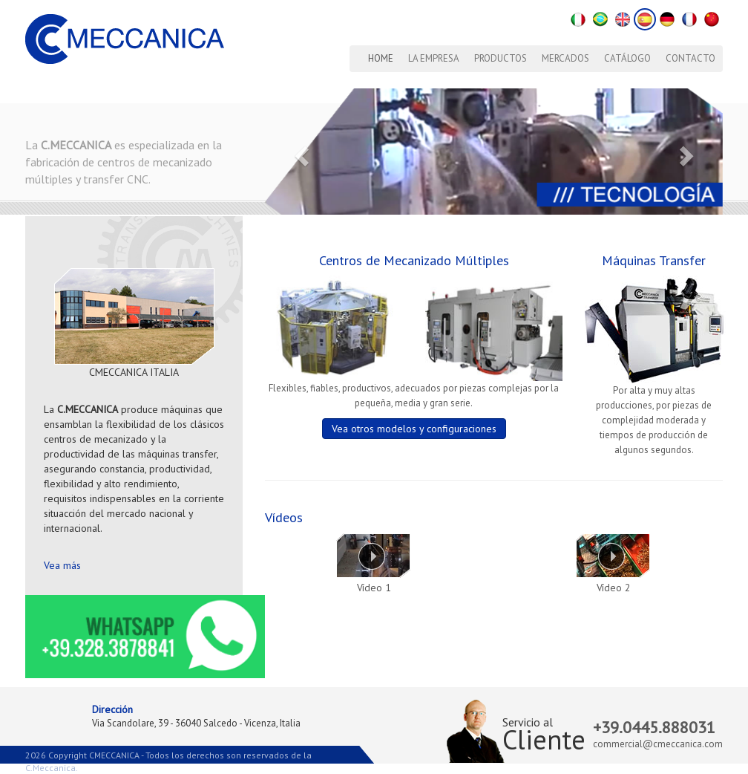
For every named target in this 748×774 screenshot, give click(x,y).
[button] (299, 151)
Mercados (565, 58)
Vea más (62, 565)
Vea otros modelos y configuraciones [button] (414, 428)
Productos (500, 58)
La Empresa (433, 58)
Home (380, 58)
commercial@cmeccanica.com (658, 744)
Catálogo (627, 58)
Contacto (690, 58)
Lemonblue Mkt (115, 767)
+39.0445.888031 (654, 727)
